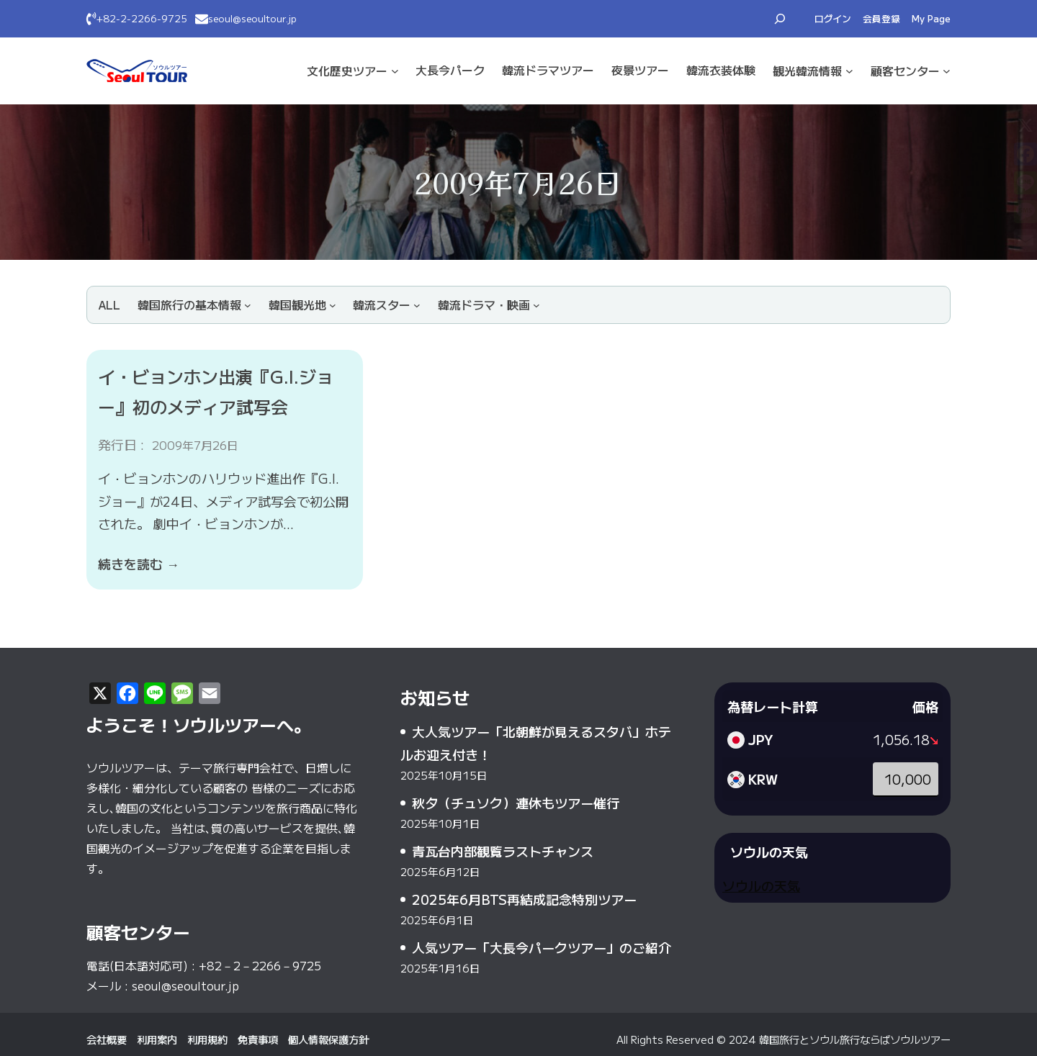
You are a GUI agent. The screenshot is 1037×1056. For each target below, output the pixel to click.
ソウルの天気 (761, 885)
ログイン (832, 18)
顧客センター (905, 70)
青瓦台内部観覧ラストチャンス (502, 850)
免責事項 (258, 1039)
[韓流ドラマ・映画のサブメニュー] (489, 304)
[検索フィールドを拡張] (780, 19)
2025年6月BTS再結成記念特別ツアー (524, 899)
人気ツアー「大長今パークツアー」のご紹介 (541, 947)
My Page (931, 18)
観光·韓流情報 (807, 70)
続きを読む (138, 563)
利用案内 (157, 1039)
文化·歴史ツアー (347, 70)
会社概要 (106, 1039)
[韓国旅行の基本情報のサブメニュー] (194, 304)
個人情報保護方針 (328, 1039)
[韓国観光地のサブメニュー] (302, 304)
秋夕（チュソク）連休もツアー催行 (515, 802)
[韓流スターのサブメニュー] (387, 304)
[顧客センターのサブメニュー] (947, 71)
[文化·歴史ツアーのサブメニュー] (395, 71)
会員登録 (881, 18)
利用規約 (207, 1039)
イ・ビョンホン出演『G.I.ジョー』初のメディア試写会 (215, 391)
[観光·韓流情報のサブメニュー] (849, 71)
